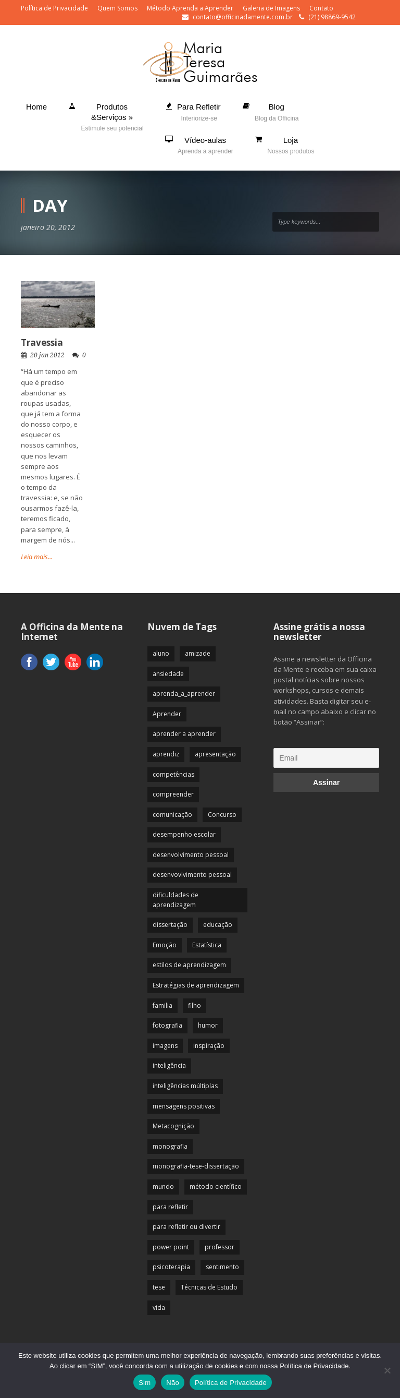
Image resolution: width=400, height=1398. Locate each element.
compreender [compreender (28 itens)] (173, 794)
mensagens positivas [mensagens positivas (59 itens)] (184, 1106)
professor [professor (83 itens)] (219, 1247)
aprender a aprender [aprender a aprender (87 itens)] (184, 733)
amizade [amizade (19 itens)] (197, 653)
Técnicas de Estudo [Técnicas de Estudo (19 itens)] (209, 1287)
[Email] (326, 758)
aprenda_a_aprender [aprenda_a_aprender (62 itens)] (184, 693)
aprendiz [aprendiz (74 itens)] (166, 754)
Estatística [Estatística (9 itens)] (206, 945)
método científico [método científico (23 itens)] (216, 1186)
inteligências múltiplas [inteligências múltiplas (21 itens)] (185, 1085)
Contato (321, 8)
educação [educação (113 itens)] (217, 924)
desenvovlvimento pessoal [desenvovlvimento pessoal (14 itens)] (192, 874)
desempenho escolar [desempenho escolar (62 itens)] (184, 834)
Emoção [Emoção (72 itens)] (165, 945)
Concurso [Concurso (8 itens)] (222, 814)
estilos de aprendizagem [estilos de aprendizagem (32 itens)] (189, 964)
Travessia (42, 342)
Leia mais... (37, 556)
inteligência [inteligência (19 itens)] (169, 1065)
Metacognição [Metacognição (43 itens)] (173, 1126)
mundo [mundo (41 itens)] (163, 1186)
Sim (145, 1383)
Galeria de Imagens (271, 8)
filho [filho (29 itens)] (194, 1005)
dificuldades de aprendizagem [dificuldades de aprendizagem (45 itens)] (175, 899)
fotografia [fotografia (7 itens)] (167, 1025)
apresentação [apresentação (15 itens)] (215, 754)
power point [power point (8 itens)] (171, 1247)
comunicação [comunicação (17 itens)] (172, 814)
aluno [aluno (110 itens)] (161, 653)
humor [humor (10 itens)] (208, 1025)
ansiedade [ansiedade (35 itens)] (168, 673)
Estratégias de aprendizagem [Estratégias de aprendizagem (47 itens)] (196, 985)
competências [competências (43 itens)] (173, 774)
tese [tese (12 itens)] (159, 1287)
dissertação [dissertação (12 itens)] (170, 924)
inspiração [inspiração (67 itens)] (208, 1045)
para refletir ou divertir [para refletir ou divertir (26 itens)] (186, 1226)
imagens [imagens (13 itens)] (165, 1045)
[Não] (387, 1370)
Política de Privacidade (54, 8)
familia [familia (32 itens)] (162, 1005)
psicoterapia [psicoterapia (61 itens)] (171, 1266)
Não (172, 1383)
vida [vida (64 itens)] (159, 1307)
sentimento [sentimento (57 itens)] (222, 1266)
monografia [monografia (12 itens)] (170, 1146)
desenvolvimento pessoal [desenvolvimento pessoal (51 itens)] (191, 854)
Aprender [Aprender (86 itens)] (167, 713)
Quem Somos (117, 8)
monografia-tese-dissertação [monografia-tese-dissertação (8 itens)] (196, 1166)
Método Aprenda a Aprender (190, 8)
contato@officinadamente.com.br (243, 17)
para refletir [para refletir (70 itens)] (170, 1206)
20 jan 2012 (47, 355)
